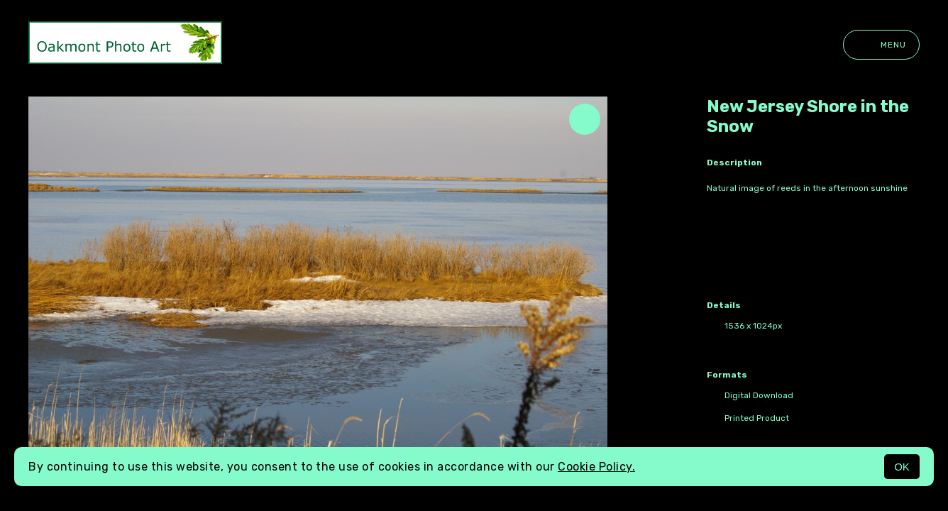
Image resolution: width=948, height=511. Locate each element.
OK (902, 467)
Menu (881, 44)
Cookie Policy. (596, 466)
